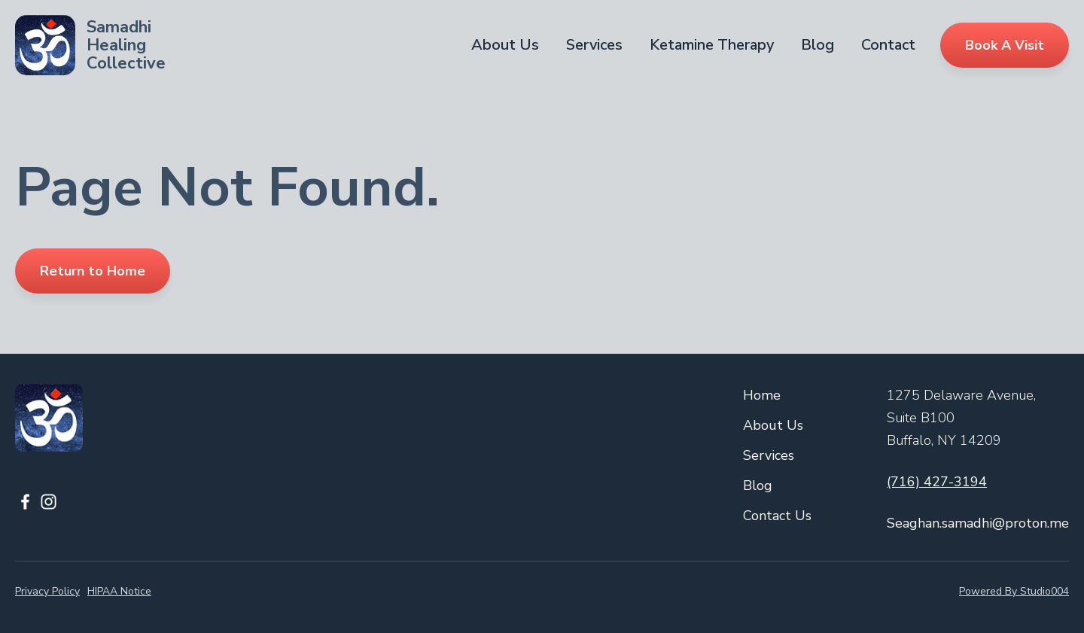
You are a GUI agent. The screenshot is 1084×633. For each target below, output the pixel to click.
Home (762, 395)
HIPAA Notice (119, 591)
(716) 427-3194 (937, 482)
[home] (90, 45)
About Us (505, 45)
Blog (817, 45)
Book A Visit (1004, 45)
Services (594, 45)
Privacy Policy (47, 591)
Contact (888, 45)
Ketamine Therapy (712, 45)
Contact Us (777, 516)
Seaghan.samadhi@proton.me (978, 523)
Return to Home (92, 271)
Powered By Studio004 (1014, 591)
